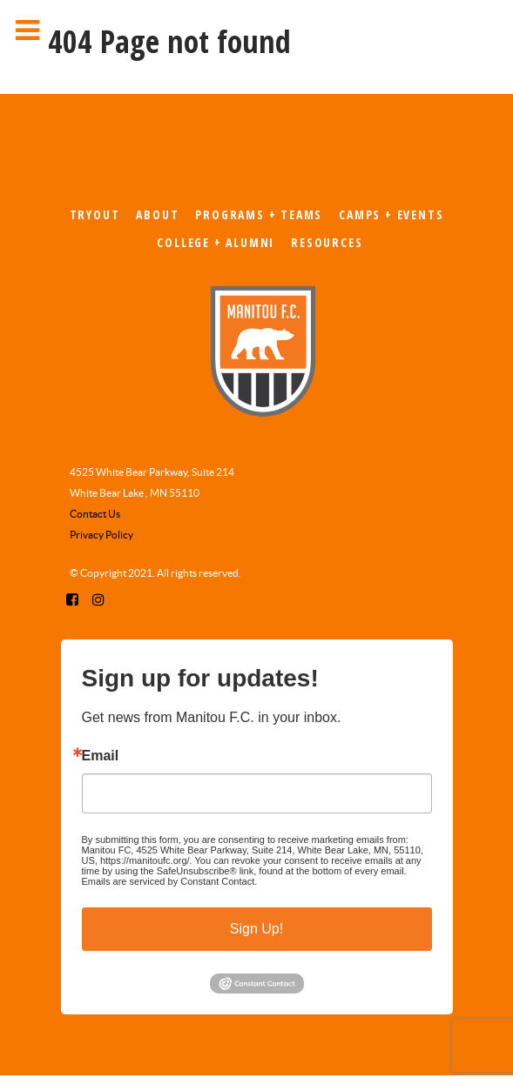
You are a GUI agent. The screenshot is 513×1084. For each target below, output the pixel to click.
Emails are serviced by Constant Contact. (170, 881)
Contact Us (95, 513)
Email (100, 756)
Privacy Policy (101, 534)
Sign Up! (256, 928)
